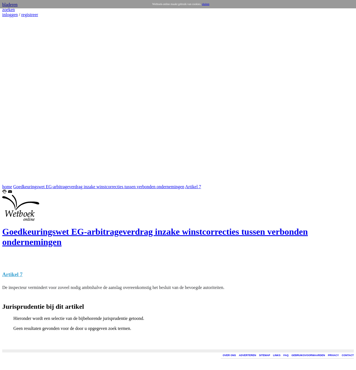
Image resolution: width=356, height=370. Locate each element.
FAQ (286, 355)
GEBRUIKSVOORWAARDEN (308, 355)
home (7, 186)
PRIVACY (333, 355)
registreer (29, 14)
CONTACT (348, 355)
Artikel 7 (193, 186)
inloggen (10, 14)
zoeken (8, 9)
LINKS (277, 355)
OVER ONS (229, 355)
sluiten (205, 4)
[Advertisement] (19, 100)
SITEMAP (264, 355)
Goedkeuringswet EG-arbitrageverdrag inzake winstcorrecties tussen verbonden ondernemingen (98, 186)
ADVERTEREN (247, 355)
